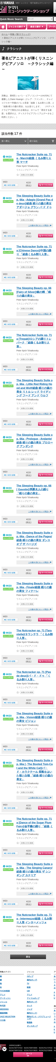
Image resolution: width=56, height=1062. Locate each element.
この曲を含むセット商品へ (39, 225)
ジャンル (3, 1002)
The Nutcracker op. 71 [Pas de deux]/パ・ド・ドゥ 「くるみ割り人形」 (33, 676)
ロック (29, 1006)
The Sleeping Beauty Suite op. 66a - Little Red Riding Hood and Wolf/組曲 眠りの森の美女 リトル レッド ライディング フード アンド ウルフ (34, 388)
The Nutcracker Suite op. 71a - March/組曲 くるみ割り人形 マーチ (34, 158)
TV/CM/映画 (5, 991)
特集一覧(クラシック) (20, 34)
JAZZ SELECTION (7, 1017)
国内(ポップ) (32, 980)
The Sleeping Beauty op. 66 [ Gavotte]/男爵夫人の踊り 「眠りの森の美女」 (33, 489)
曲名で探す (36, 26)
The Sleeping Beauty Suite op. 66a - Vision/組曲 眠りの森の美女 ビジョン (34, 717)
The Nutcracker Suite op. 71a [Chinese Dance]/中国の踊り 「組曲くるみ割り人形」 (34, 250)
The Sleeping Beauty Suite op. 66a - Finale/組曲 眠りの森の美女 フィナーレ (34, 587)
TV (28, 984)
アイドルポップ (33, 998)
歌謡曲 (29, 1022)
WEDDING (4, 1009)
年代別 (2, 1006)
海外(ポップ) (32, 1002)
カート (28, 1054)
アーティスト (5, 998)
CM (28, 991)
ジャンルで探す (16, 26)
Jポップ (30, 976)
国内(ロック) (32, 1013)
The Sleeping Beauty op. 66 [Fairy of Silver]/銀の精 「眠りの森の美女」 (33, 292)
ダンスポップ (32, 1026)
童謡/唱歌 (4, 1013)
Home (3, 26)
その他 (2, 1020)
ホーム (4, 34)
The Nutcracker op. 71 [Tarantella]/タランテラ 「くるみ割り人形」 (34, 634)
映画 (28, 987)
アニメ (2, 995)
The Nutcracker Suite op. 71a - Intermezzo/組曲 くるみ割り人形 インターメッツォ (34, 918)
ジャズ (29, 1009)
